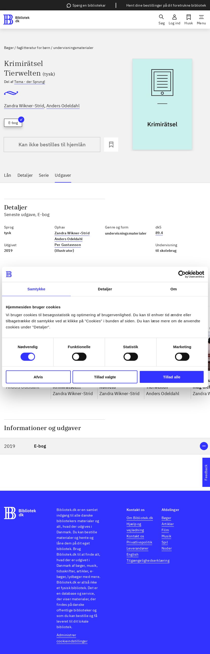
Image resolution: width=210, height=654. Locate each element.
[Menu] (201, 19)
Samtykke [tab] (36, 289)
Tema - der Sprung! (29, 81)
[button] (105, 446)
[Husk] (188, 19)
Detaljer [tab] (105, 289)
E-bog (15, 122)
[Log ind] (174, 19)
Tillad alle (171, 377)
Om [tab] (173, 289)
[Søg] (162, 19)
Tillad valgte (105, 377)
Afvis (38, 377)
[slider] (162, 105)
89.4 (159, 233)
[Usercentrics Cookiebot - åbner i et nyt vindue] (182, 274)
